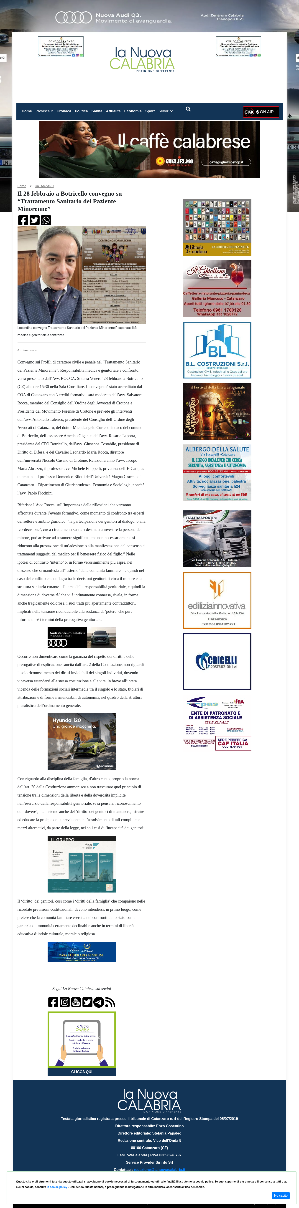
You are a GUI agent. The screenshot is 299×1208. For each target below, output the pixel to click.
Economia (133, 111)
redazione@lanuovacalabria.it (159, 1170)
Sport (150, 111)
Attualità (113, 111)
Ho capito (281, 1195)
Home (28, 110)
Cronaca (64, 111)
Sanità (97, 111)
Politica (81, 111)
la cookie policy (57, 1187)
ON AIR (265, 112)
